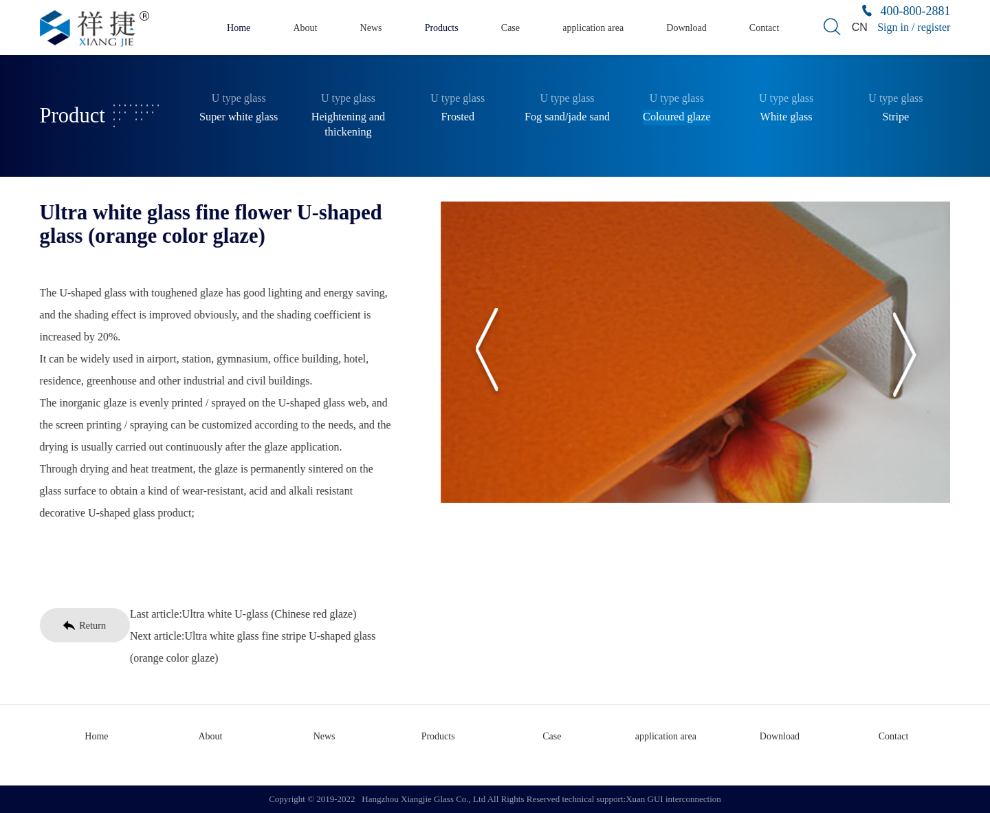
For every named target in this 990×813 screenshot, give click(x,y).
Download (686, 28)
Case (510, 28)
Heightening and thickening (348, 124)
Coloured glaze (676, 117)
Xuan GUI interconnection (673, 799)
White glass (786, 117)
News (371, 28)
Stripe (896, 117)
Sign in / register (913, 27)
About (305, 28)
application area (593, 28)
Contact (764, 28)
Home (238, 28)
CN (860, 27)
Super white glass (238, 117)
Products (442, 28)
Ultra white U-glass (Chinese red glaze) (266, 614)
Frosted (457, 117)
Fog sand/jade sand (567, 117)
